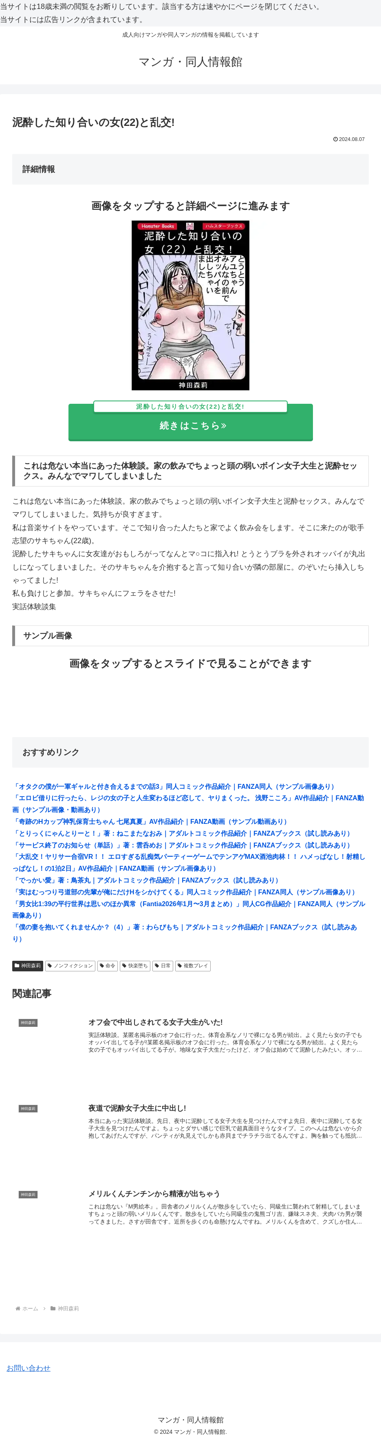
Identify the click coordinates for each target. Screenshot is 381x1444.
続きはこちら (190, 417)
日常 (163, 966)
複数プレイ (193, 966)
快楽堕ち (135, 966)
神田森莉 (28, 966)
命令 (108, 966)
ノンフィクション (70, 966)
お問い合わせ (29, 1368)
